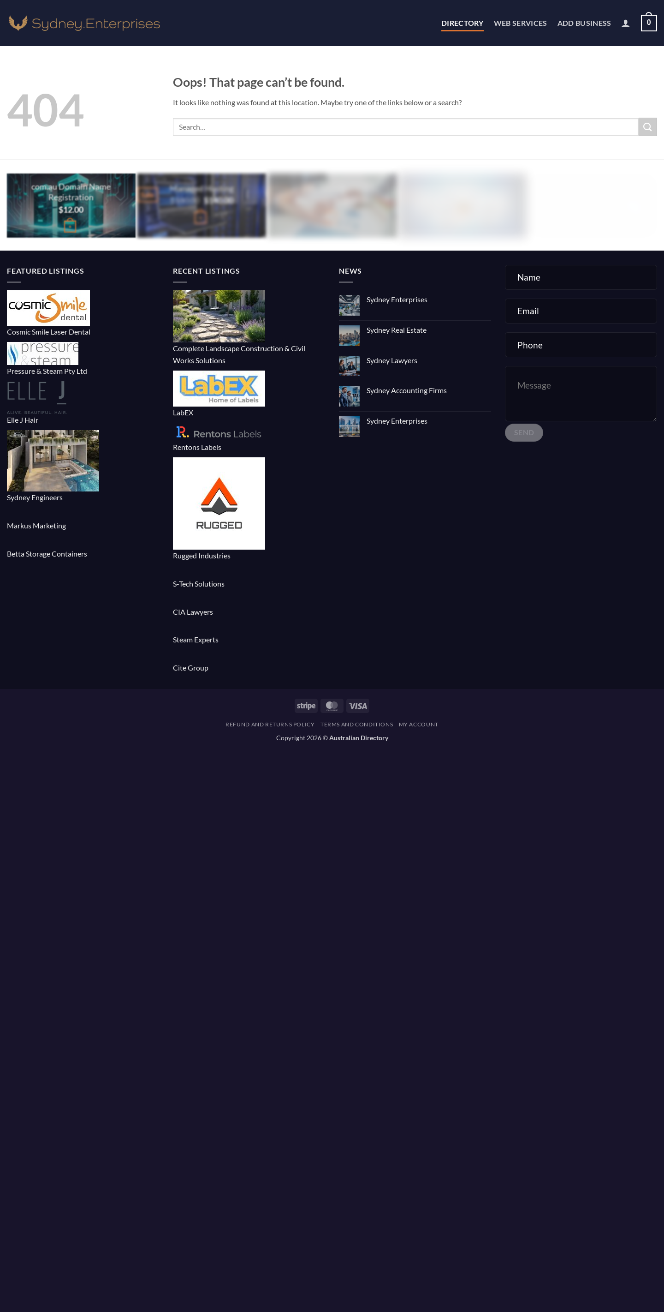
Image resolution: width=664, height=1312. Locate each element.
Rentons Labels (197, 447)
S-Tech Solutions (199, 583)
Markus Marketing (36, 525)
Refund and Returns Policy (269, 724)
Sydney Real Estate (397, 329)
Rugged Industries (202, 555)
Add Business (584, 22)
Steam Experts (196, 639)
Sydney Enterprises (397, 299)
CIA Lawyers (193, 611)
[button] (625, 23)
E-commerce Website (332, 188)
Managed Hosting (202, 188)
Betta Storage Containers (47, 553)
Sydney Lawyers (392, 360)
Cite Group (190, 667)
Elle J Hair (22, 419)
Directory (462, 22)
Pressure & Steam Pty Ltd (47, 370)
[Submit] (648, 127)
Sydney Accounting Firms (407, 390)
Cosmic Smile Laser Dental (48, 331)
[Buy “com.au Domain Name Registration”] (70, 226)
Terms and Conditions (356, 724)
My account (419, 724)
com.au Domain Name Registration (71, 192)
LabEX (183, 412)
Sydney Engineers (35, 497)
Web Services (520, 22)
